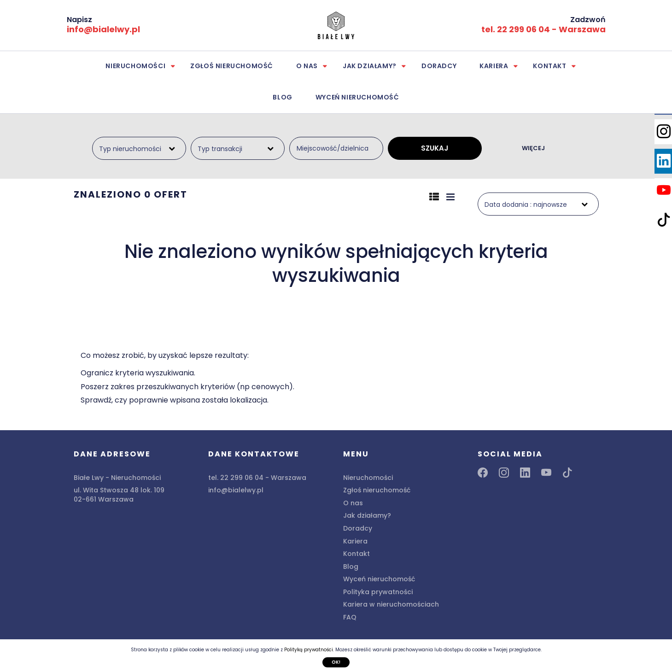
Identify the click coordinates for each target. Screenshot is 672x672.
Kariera (493, 65)
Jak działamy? (370, 65)
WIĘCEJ (533, 148)
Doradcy (438, 65)
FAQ (349, 617)
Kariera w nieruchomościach (391, 604)
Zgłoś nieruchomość (231, 65)
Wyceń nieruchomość (357, 97)
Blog (282, 97)
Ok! (336, 662)
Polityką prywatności (308, 649)
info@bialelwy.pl (103, 29)
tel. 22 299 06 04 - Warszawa (543, 29)
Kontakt (549, 65)
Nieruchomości (135, 65)
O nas (307, 65)
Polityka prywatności (378, 591)
